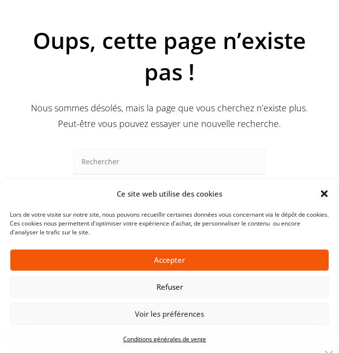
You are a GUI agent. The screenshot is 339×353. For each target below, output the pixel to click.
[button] (324, 194)
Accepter (169, 260)
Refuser (169, 287)
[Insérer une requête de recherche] (169, 162)
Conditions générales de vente (164, 339)
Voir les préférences (169, 314)
